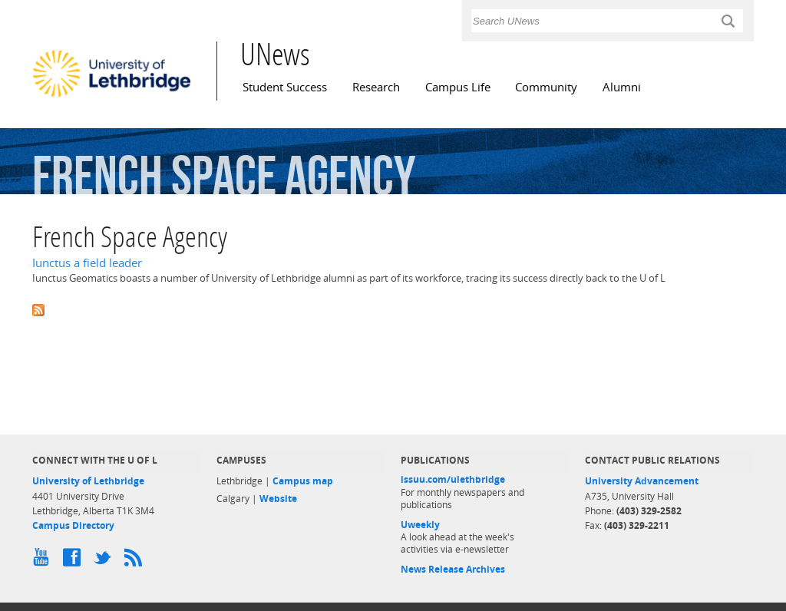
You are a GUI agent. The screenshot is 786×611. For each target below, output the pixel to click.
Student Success (285, 87)
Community (546, 87)
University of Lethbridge (88, 481)
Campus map (302, 481)
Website (278, 498)
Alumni (622, 87)
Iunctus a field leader (87, 263)
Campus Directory (73, 525)
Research (376, 87)
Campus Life (457, 87)
